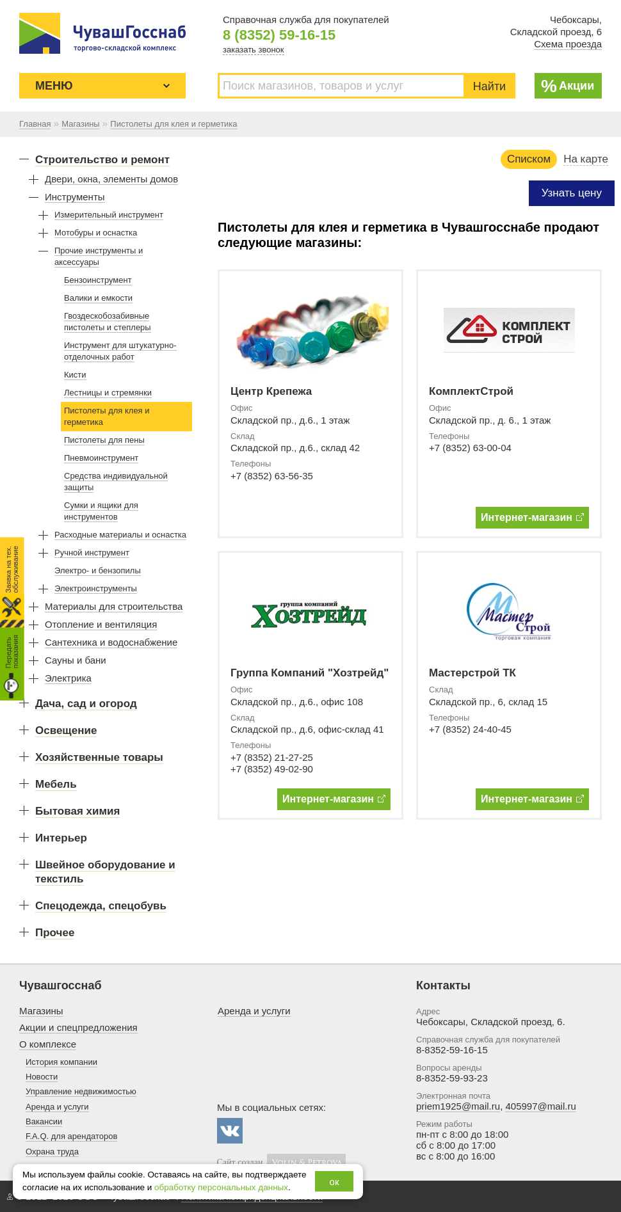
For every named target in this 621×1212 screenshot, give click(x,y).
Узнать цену (572, 193)
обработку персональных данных (221, 1187)
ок (334, 1181)
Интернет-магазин (532, 517)
